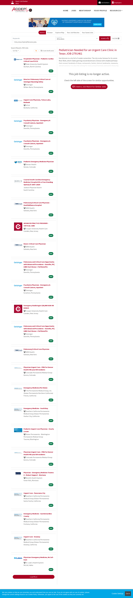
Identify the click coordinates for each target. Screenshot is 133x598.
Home (65, 10)
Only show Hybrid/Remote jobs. (25, 42)
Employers (117, 2)
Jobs (73, 10)
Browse (50, 32)
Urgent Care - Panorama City (34, 493)
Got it (128, 593)
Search (42, 32)
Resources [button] (115, 10)
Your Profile (100, 10)
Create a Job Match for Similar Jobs (89, 86)
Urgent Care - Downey (32, 537)
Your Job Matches (73, 32)
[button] (116, 38)
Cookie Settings (117, 593)
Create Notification (47, 51)
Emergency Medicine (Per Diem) (35, 388)
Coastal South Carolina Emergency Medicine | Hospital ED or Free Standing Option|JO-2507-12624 (38, 182)
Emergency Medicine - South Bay (36, 408)
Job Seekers (104, 2)
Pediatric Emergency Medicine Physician (39, 161)
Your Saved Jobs (87, 32)
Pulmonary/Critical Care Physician (36, 349)
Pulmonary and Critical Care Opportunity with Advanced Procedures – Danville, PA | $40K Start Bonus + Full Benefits (39, 264)
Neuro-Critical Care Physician (35, 244)
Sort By (15, 51)
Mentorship (85, 10)
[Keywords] (33, 38)
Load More (33, 577)
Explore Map (59, 32)
